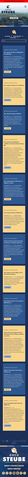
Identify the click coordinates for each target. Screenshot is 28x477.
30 (21, 441)
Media (10, 469)
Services (17, 469)
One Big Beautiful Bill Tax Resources (14, 1)
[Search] (13, 41)
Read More (7, 72)
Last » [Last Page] (14, 443)
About (7, 466)
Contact (14, 466)
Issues (21, 466)
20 (19, 441)
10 (17, 441)
